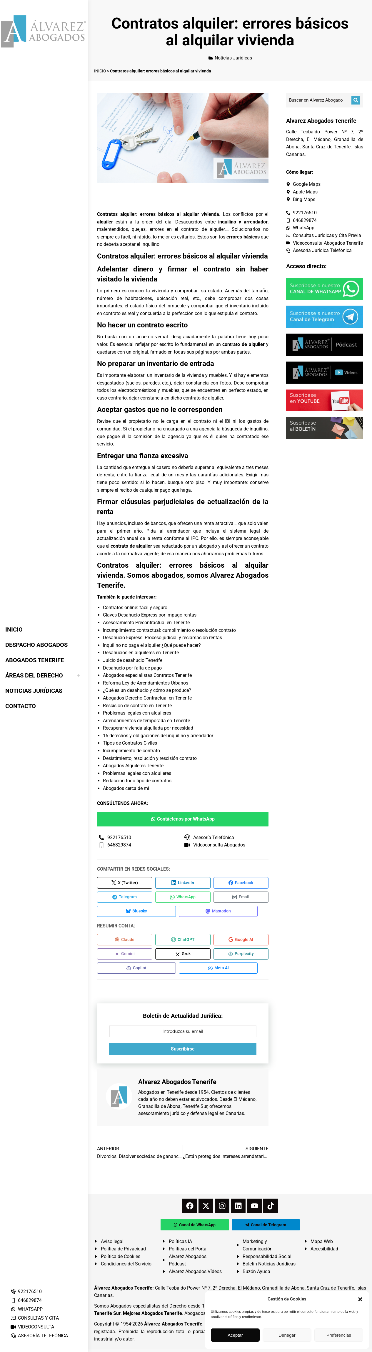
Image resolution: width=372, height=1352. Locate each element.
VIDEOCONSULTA (32, 1327)
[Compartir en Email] (241, 898)
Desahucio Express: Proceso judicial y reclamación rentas (162, 637)
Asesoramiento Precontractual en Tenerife (146, 622)
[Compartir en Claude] (124, 941)
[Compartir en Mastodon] (206, 912)
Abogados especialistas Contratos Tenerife (147, 675)
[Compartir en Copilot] (132, 971)
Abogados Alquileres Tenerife (133, 765)
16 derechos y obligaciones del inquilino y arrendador (158, 735)
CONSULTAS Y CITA (34, 1318)
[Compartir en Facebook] (241, 883)
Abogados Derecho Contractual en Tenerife (147, 698)
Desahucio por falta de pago (132, 668)
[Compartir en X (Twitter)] (124, 883)
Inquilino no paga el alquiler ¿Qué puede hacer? (152, 645)
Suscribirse (183, 1052)
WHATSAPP (26, 1309)
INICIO (100, 71)
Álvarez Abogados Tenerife (173, 1327)
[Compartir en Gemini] (124, 956)
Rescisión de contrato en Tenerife (137, 705)
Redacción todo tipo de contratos (137, 780)
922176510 (26, 1291)
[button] (360, 1299)
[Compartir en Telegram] (124, 898)
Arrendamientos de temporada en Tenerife (146, 720)
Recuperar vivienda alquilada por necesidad (148, 728)
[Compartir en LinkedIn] (183, 883)
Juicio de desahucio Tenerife (132, 660)
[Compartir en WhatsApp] (183, 898)
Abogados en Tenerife (161, 1095)
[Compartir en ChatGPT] (183, 941)
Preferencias (338, 1335)
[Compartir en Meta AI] (206, 971)
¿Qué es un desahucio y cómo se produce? (147, 690)
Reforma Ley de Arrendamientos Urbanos (145, 683)
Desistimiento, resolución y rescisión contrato (150, 758)
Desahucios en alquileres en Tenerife (141, 652)
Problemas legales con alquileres (137, 713)
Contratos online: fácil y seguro (135, 607)
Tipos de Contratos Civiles (130, 743)
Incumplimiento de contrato (131, 750)
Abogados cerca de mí (126, 788)
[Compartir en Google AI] (241, 941)
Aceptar (235, 1335)
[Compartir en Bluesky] (132, 912)
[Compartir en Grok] (183, 956)
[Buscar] (355, 100)
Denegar (287, 1335)
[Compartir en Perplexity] (241, 956)
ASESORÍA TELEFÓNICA (39, 1335)
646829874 (26, 1300)
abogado (207, 546)
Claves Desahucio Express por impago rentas (149, 615)
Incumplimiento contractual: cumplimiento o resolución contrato (169, 630)
